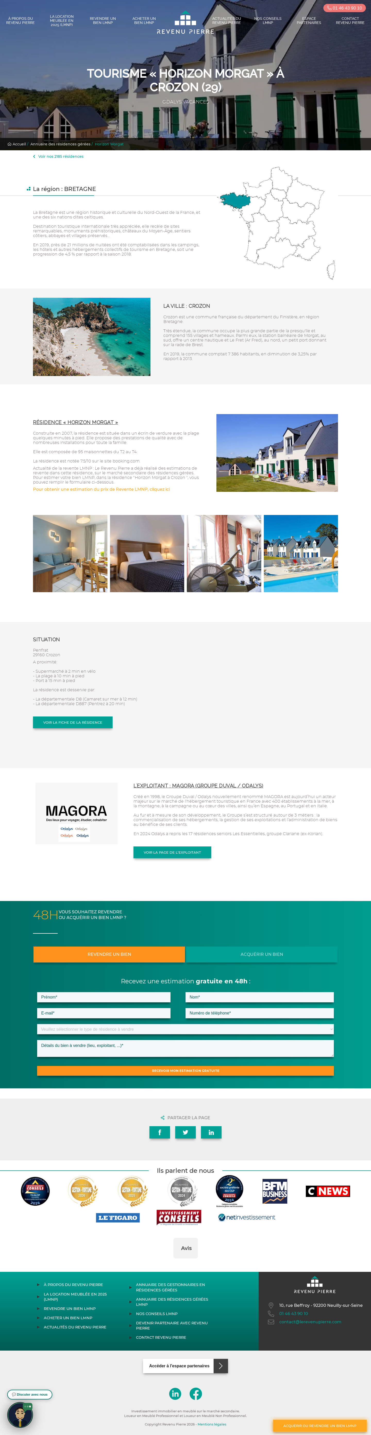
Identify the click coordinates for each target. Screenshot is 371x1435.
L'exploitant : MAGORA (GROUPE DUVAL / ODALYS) (198, 786)
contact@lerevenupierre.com (304, 1322)
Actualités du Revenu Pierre (226, 20)
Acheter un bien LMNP (144, 20)
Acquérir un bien (262, 954)
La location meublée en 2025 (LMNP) (62, 20)
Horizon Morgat (109, 144)
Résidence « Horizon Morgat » (75, 422)
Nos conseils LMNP (268, 20)
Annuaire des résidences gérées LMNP (172, 1302)
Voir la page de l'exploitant (172, 852)
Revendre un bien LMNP (103, 20)
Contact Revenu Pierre (350, 20)
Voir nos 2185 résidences (58, 156)
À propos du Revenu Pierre (20, 20)
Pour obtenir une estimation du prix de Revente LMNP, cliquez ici (101, 489)
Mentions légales (212, 1424)
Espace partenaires (309, 20)
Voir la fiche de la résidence (72, 722)
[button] (173, 1263)
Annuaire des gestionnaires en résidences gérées (170, 1287)
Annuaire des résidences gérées (60, 144)
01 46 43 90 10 (344, 8)
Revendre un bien (109, 954)
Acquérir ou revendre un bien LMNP (319, 1426)
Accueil (16, 144)
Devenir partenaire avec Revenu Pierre (172, 1326)
